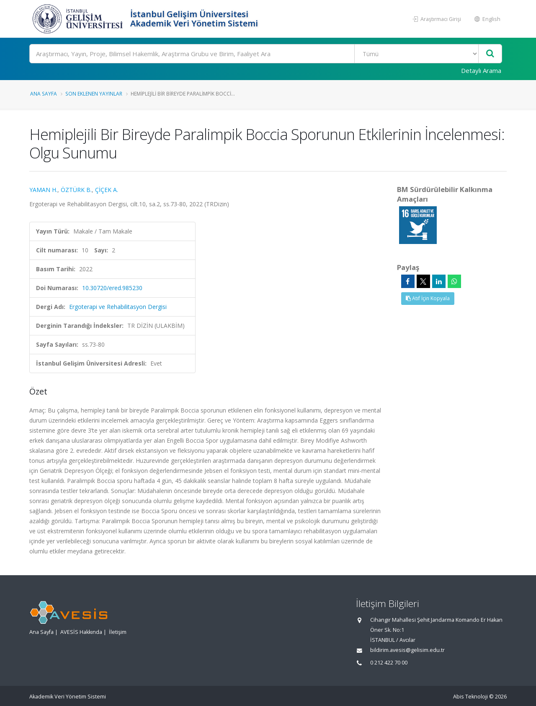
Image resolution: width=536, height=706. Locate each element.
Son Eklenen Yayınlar (93, 93)
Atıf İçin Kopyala (428, 298)
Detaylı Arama (481, 70)
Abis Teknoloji (470, 696)
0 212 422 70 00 (388, 662)
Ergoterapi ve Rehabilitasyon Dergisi (118, 307)
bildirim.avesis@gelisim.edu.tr (407, 650)
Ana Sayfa (43, 93)
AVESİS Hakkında (81, 632)
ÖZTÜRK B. (76, 190)
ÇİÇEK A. (106, 190)
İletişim (117, 632)
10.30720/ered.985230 (112, 288)
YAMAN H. (43, 190)
